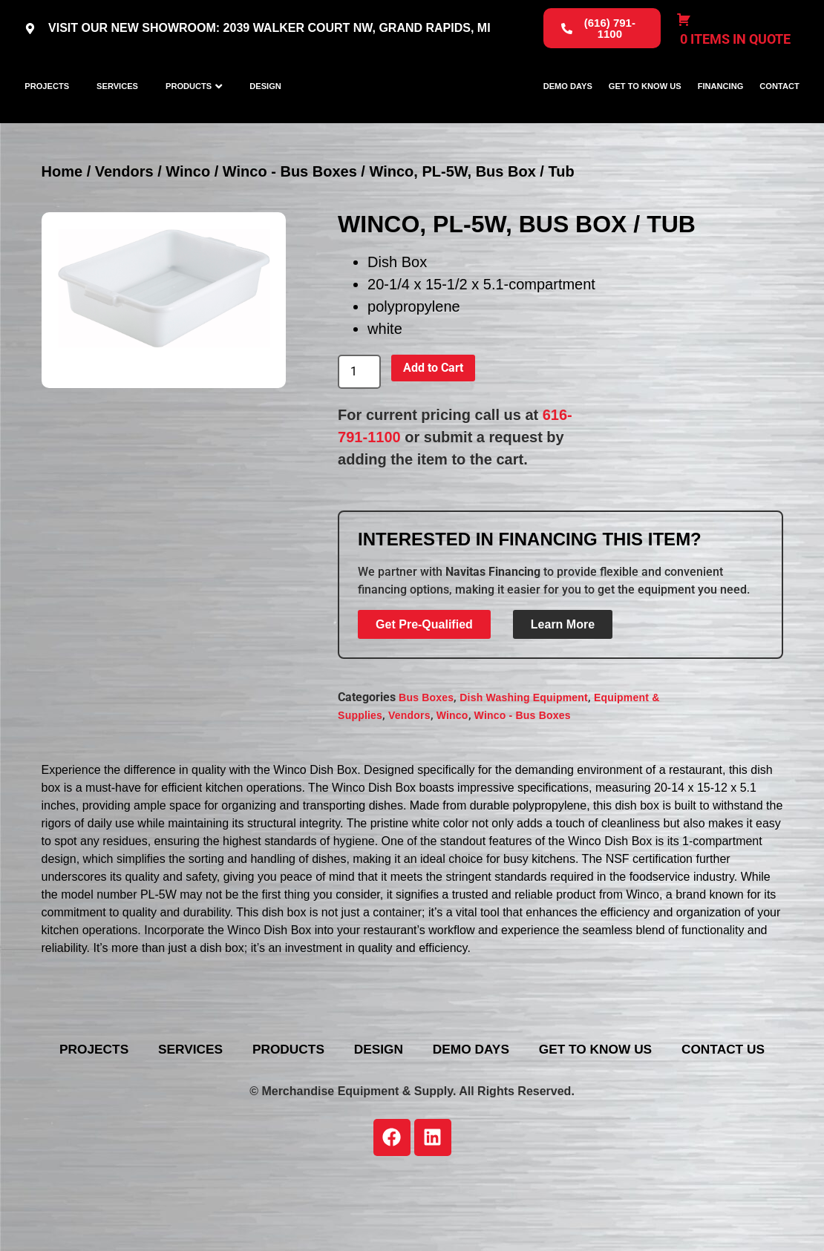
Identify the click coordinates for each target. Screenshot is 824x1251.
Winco (188, 222)
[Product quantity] (359, 423)
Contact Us (510, 1122)
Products (189, 111)
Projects (46, 111)
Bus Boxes (426, 748)
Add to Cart (433, 419)
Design (265, 111)
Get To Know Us (645, 111)
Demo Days (567, 111)
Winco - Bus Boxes (290, 222)
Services (117, 111)
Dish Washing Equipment (524, 748)
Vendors (124, 222)
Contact (779, 111)
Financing (721, 111)
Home (62, 222)
